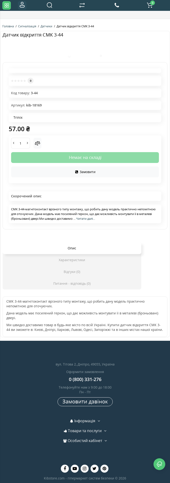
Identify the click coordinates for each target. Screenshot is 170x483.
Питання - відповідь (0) (72, 283)
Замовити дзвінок (85, 401)
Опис (72, 248)
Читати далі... (85, 218)
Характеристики (72, 260)
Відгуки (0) (72, 271)
